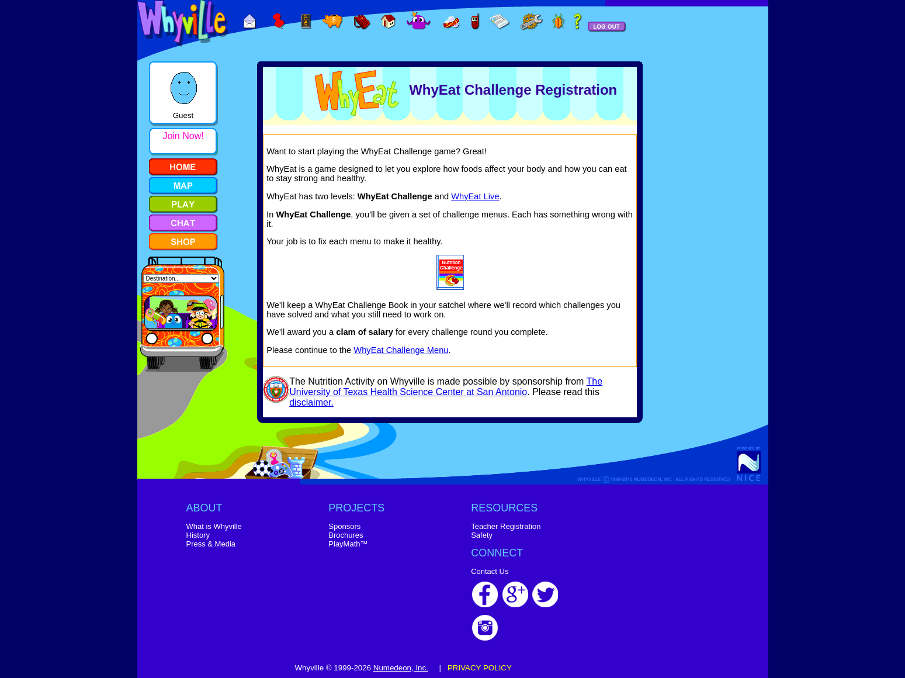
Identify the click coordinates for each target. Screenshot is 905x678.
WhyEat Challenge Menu (400, 350)
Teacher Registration (505, 526)
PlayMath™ (347, 543)
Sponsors (344, 526)
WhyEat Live (475, 196)
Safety (482, 535)
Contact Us (489, 571)
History (198, 535)
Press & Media (211, 543)
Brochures (345, 535)
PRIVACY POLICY (480, 667)
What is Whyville (214, 526)
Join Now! (182, 136)
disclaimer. (311, 402)
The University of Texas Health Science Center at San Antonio (445, 386)
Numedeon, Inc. (400, 667)
